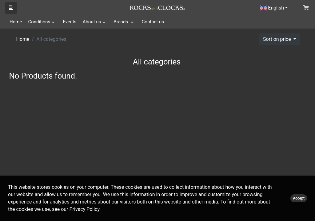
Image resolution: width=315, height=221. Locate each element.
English (272, 8)
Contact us (153, 22)
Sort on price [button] (277, 39)
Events (69, 22)
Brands (121, 22)
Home (16, 22)
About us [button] (92, 22)
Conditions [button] (39, 22)
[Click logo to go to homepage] (157, 7)
